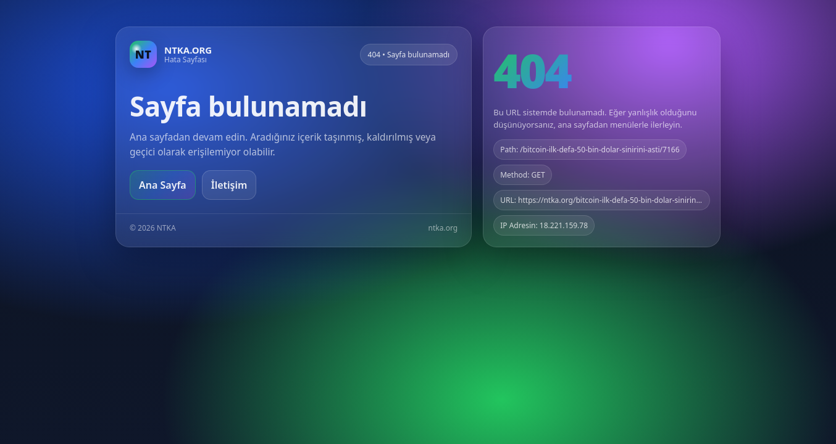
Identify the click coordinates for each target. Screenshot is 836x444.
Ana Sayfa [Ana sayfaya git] (162, 185)
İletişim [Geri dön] (229, 185)
